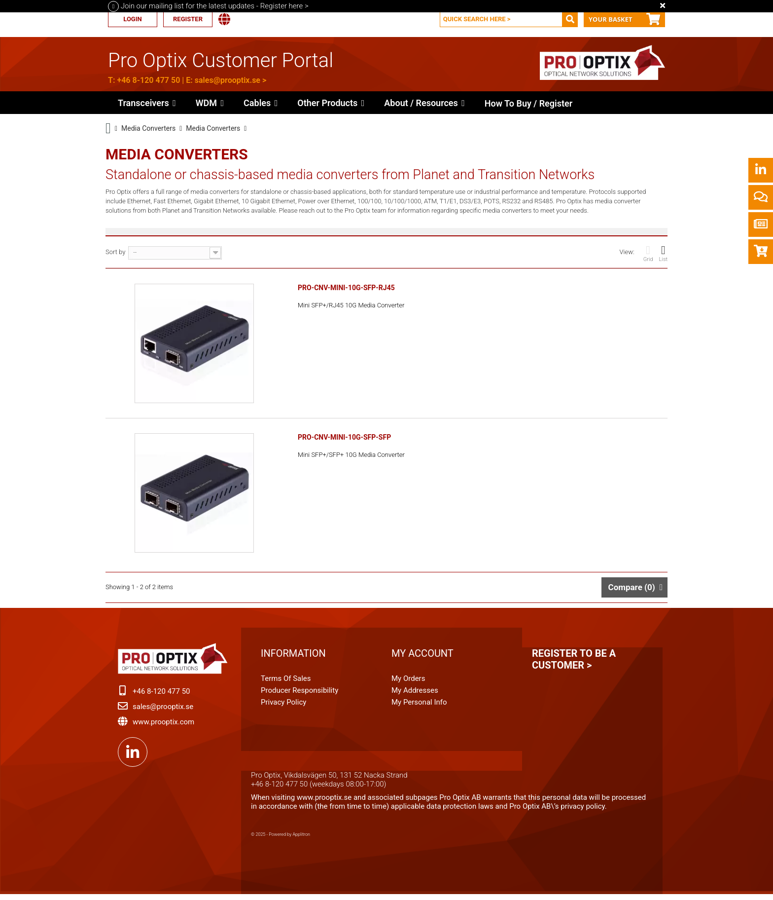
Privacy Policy (283, 706)
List (663, 253)
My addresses (414, 694)
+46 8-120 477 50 (148, 80)
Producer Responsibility (299, 694)
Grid (648, 253)
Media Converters (148, 128)
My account (422, 657)
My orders (408, 682)
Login (132, 19)
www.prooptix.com (163, 725)
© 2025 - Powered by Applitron (280, 838)
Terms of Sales (286, 682)
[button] (330, 102)
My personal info (419, 706)
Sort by (115, 252)
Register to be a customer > (574, 663)
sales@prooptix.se (227, 80)
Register (188, 19)
